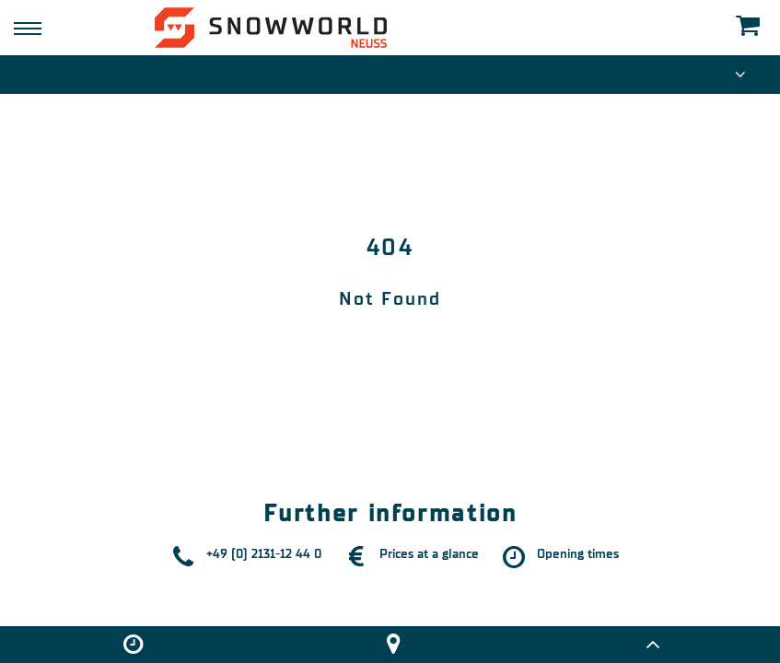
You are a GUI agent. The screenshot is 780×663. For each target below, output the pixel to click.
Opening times (578, 554)
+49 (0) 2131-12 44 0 (263, 554)
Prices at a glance (429, 554)
